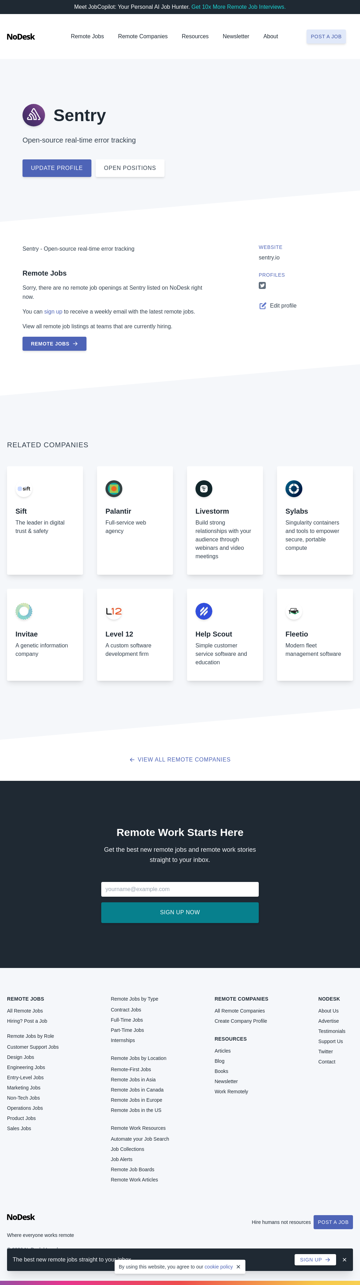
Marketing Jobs (23, 1087)
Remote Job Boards (132, 1169)
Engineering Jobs (26, 1067)
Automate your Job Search (140, 1139)
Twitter (326, 1051)
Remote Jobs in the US (136, 1110)
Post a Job (333, 1222)
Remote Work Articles (134, 1179)
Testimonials (332, 1031)
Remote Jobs (87, 36)
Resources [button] (195, 36)
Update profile (57, 168)
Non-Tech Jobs (23, 1098)
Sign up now (180, 912)
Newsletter (236, 36)
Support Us (331, 1041)
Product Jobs (21, 1118)
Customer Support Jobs (33, 1047)
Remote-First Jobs (131, 1069)
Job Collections (127, 1149)
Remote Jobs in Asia (133, 1079)
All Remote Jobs (25, 1011)
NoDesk (329, 999)
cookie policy (219, 1267)
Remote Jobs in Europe (136, 1100)
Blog (219, 1061)
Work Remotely (231, 1091)
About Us (329, 1011)
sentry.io (269, 258)
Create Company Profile (240, 1021)
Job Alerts (121, 1159)
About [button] (270, 36)
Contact (327, 1062)
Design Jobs (20, 1057)
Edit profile (278, 306)
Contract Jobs (126, 1010)
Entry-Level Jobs (25, 1077)
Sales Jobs (19, 1128)
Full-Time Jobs (127, 1020)
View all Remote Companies (180, 760)
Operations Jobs (25, 1108)
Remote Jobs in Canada (137, 1090)
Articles (222, 1051)
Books (221, 1071)
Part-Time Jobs (127, 1030)
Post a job (326, 36)
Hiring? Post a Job (27, 1021)
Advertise (329, 1021)
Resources (230, 1039)
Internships (123, 1040)
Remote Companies (143, 36)
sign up (53, 312)
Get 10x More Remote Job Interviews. (238, 7)
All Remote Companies (239, 1011)
